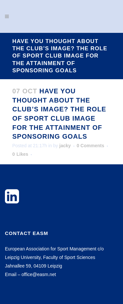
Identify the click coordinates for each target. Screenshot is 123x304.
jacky (65, 145)
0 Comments (90, 145)
